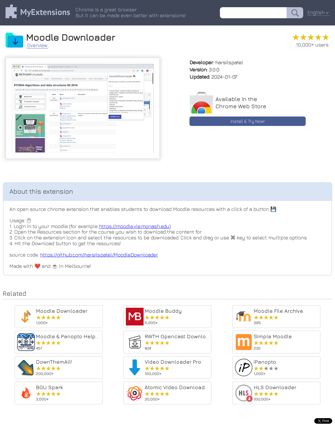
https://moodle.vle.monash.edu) (135, 226)
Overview (37, 45)
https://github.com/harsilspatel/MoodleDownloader (99, 255)
